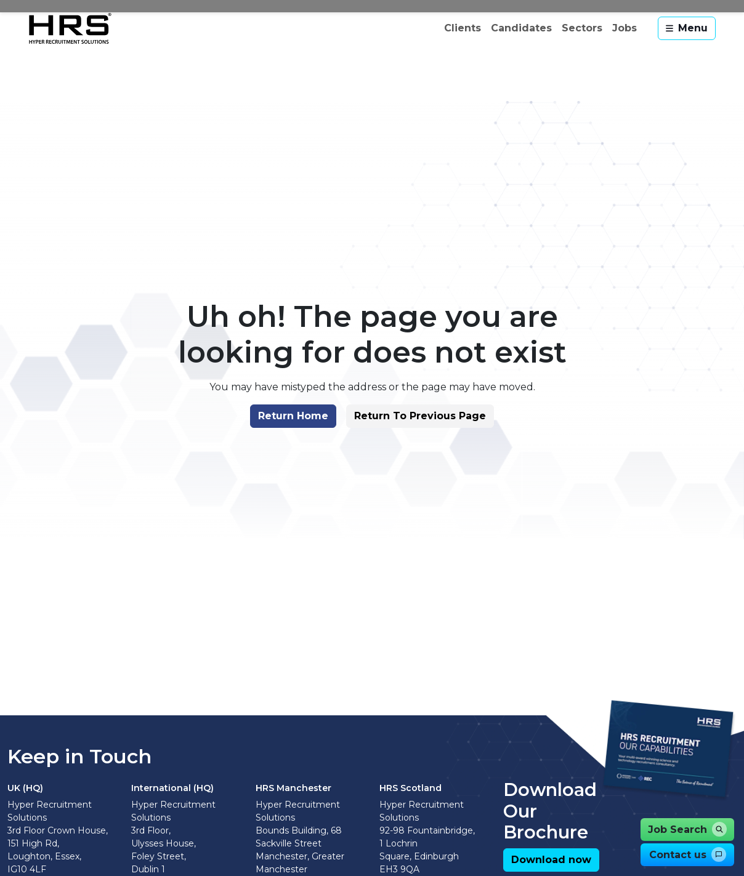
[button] (293, 416)
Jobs (624, 28)
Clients (462, 28)
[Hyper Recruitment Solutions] (70, 28)
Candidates (521, 28)
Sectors (582, 28)
